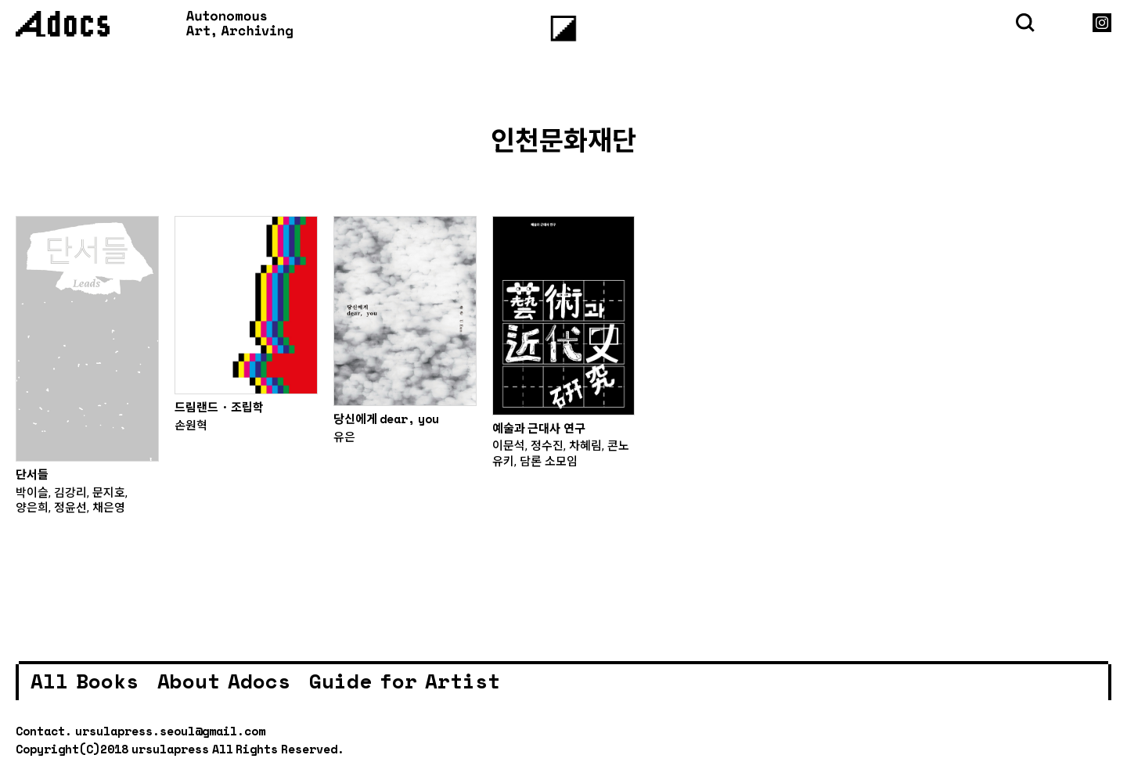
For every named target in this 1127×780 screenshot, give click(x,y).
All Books (85, 681)
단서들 (32, 474)
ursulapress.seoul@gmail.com (170, 730)
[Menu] (564, 28)
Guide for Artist (404, 681)
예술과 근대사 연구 (539, 428)
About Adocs (223, 681)
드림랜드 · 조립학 (220, 406)
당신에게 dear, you (386, 418)
